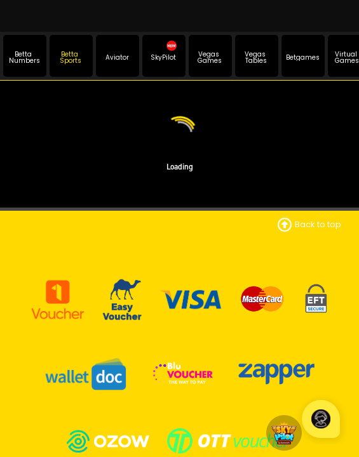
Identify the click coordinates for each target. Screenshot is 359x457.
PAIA (179, 347)
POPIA (180, 331)
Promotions (179, 425)
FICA (179, 362)
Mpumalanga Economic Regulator (179, 284)
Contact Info (180, 238)
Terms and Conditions (179, 253)
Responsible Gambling (180, 377)
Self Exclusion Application (180, 392)
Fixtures (179, 440)
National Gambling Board (179, 299)
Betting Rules (179, 269)
